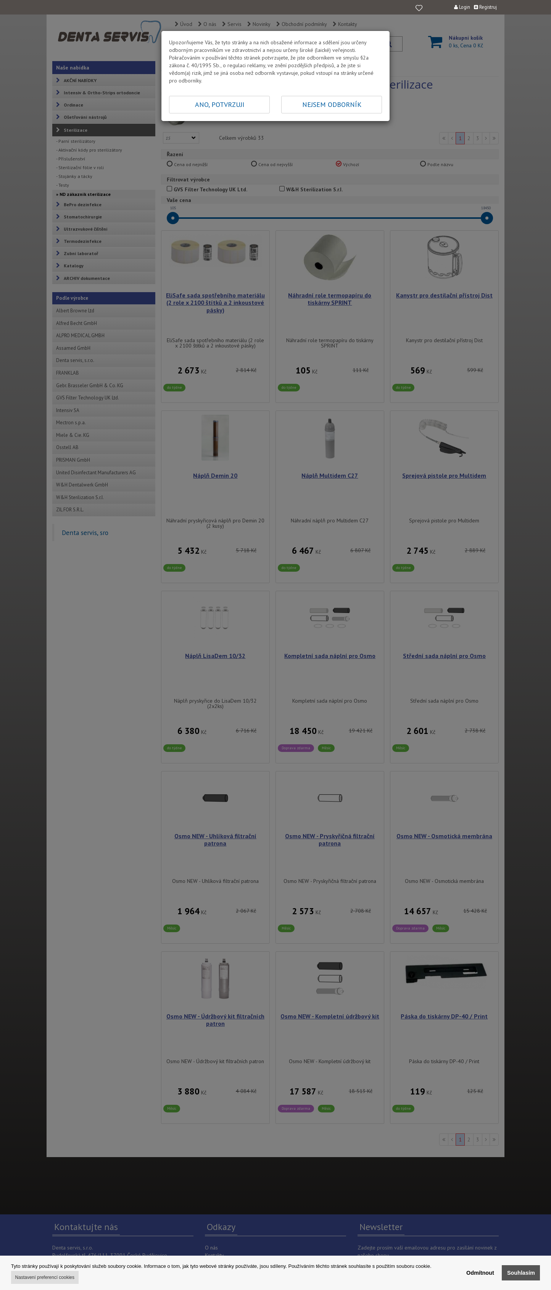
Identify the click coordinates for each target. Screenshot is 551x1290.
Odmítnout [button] (480, 1273)
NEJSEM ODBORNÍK (331, 104)
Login (462, 7)
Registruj (485, 7)
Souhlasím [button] (521, 1273)
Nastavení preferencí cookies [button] (44, 1277)
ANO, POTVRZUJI (219, 104)
